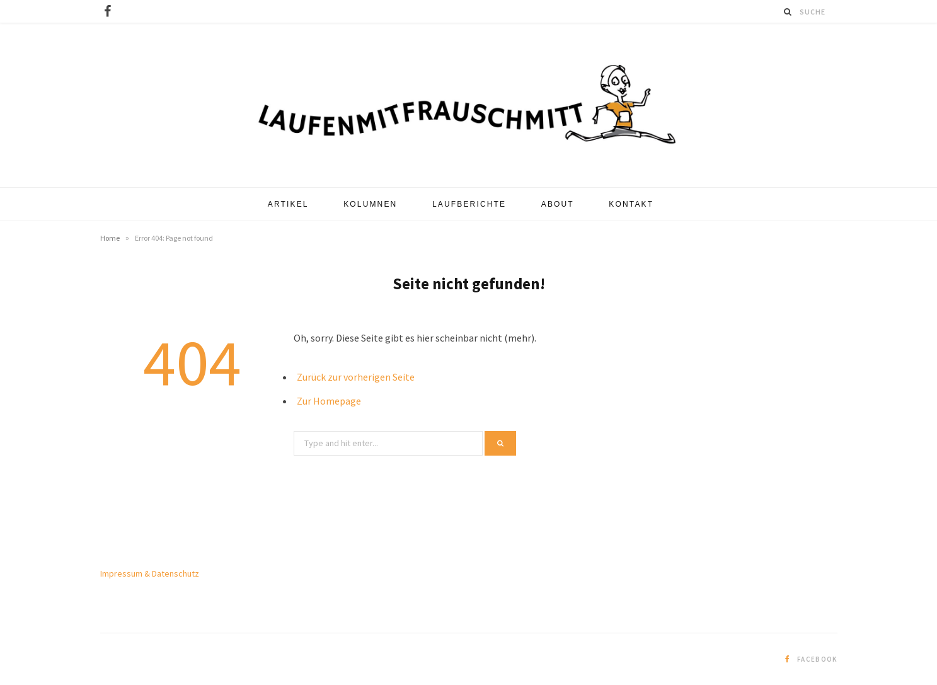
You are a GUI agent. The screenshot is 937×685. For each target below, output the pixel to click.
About (557, 204)
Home (110, 238)
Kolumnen (370, 204)
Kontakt (631, 204)
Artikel (288, 204)
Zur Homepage (329, 400)
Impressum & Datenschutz (149, 573)
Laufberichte (469, 204)
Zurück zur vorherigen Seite (356, 377)
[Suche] (788, 12)
